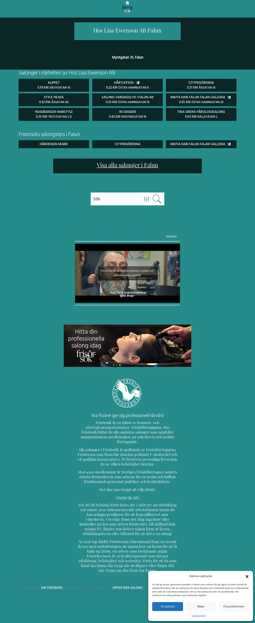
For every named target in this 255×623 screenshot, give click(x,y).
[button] (247, 576)
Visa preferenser (233, 606)
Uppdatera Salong (127, 582)
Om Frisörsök (52, 582)
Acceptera (167, 606)
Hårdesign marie (53, 148)
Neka (200, 606)
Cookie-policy (199, 616)
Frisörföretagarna (91, 436)
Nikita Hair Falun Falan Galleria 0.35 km (201, 101)
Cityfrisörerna (127, 148)
